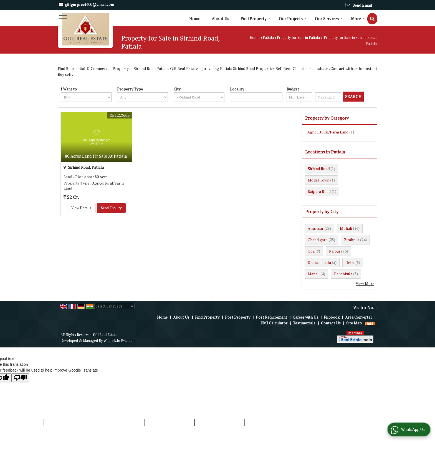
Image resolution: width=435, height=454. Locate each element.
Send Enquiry (111, 208)
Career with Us (305, 317)
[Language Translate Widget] (114, 306)
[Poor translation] (20, 377)
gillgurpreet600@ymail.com (89, 4)
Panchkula (343, 273)
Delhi (350, 262)
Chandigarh (318, 239)
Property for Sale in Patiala (298, 37)
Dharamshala (319, 262)
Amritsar (315, 228)
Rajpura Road (319, 191)
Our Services (329, 18)
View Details (81, 208)
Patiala (268, 37)
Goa (311, 251)
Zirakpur (351, 239)
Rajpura (335, 251)
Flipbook (332, 317)
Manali (314, 273)
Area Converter (358, 317)
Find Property (256, 18)
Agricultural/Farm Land (327, 132)
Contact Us (331, 323)
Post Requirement (271, 317)
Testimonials (304, 323)
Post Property (237, 317)
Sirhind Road (319, 168)
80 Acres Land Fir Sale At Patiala (96, 156)
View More (365, 283)
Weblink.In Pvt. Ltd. (118, 340)
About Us (220, 18)
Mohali (346, 228)
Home (194, 18)
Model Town (318, 180)
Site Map (354, 323)
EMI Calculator (274, 323)
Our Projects (293, 18)
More (358, 18)
